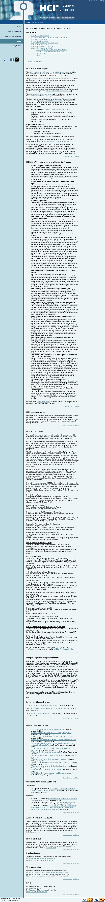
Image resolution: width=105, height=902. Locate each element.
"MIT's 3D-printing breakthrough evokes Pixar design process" (52, 773)
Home (19, 27)
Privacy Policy (16, 46)
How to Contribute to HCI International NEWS (51, 50)
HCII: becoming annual (39, 39)
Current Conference (14, 32)
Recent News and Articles (40, 45)
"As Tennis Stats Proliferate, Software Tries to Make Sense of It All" (53, 740)
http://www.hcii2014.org (34, 888)
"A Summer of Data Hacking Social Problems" (46, 769)
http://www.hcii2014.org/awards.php (51, 101)
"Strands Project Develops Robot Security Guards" (48, 736)
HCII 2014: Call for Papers (40, 36)
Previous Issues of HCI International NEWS (50, 52)
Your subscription (42, 53)
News (19, 41)
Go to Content (93, 1)
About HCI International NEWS (41, 48)
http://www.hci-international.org (36, 892)
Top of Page (76, 156)
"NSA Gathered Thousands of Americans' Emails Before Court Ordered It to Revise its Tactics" (52, 744)
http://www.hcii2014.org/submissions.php (55, 109)
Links (38, 55)
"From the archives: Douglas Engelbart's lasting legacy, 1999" (46, 708)
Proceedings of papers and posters (41, 94)
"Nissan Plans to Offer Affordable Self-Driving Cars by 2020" (51, 733)
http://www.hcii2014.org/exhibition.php (58, 91)
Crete (28, 145)
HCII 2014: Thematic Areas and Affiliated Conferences (49, 38)
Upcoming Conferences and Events (43, 46)
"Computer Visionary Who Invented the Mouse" (42, 705)
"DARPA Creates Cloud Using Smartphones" (46, 729)
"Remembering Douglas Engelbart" (38, 713)
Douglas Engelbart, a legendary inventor (44, 43)
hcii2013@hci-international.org (64, 649)
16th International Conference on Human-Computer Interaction (50, 72)
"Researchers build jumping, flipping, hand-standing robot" (50, 766)
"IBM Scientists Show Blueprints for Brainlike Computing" (50, 762)
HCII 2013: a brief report (39, 41)
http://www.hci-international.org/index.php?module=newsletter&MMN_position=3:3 (40, 859)
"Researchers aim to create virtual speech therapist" (48, 759)
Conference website (43, 402)
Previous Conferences (13, 36)
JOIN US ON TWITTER (34, 62)
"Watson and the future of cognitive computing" (47, 755)
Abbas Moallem (46, 828)
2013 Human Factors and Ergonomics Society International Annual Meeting (53, 789)
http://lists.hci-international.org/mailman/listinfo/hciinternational (47, 872)
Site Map (101, 1)
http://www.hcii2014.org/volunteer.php (56, 141)
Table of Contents (67, 156)
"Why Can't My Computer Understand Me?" (45, 752)
